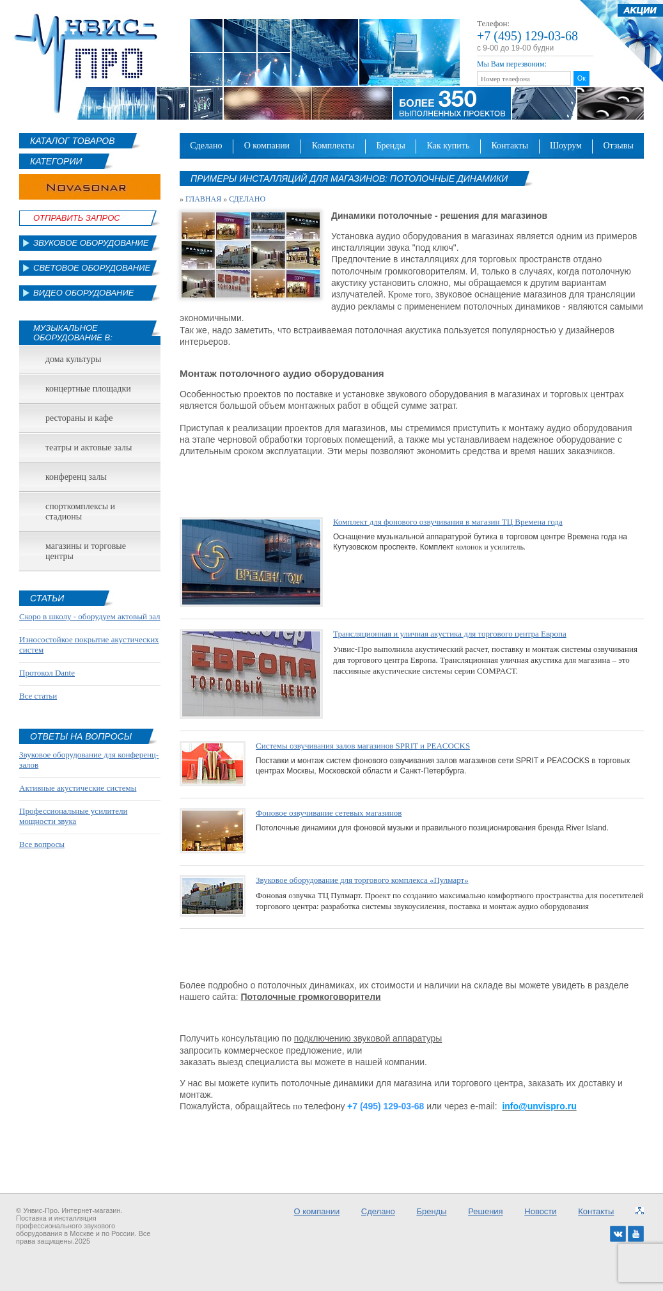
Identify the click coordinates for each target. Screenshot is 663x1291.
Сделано (206, 145)
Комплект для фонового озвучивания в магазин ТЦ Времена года (448, 522)
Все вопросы (42, 844)
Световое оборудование (91, 268)
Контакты (509, 145)
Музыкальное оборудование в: (73, 332)
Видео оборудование (83, 292)
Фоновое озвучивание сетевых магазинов (329, 813)
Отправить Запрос (76, 218)
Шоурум (566, 145)
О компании (267, 145)
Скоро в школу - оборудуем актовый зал (89, 616)
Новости (540, 1211)
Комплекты (333, 145)
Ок (581, 78)
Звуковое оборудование (91, 243)
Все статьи (38, 696)
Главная (203, 198)
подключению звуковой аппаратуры (368, 1038)
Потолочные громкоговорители (310, 997)
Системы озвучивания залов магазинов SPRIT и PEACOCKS (363, 745)
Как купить (448, 145)
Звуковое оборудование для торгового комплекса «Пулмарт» (362, 880)
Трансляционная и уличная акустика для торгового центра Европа (449, 633)
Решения (485, 1211)
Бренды (391, 145)
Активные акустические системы (77, 788)
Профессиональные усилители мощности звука (73, 816)
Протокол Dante (47, 672)
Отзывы (618, 145)
